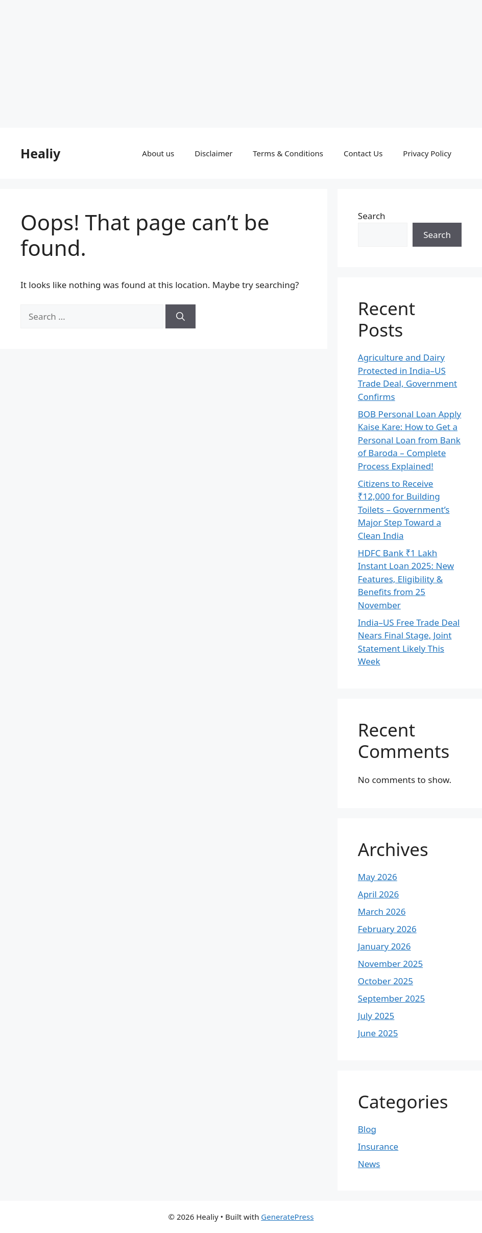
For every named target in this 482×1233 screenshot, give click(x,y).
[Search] (180, 316)
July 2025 (376, 1016)
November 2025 (390, 963)
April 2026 (378, 894)
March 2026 (382, 911)
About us (158, 153)
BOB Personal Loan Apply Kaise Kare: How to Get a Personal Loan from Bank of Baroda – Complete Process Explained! (409, 440)
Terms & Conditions (288, 153)
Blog (367, 1129)
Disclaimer (213, 153)
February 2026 (387, 929)
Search (371, 216)
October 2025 (385, 981)
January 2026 (384, 946)
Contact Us (363, 153)
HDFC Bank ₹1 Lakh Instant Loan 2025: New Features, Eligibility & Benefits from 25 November (406, 579)
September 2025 (391, 998)
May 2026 (377, 877)
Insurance (378, 1146)
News (369, 1164)
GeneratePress (287, 1217)
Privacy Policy (427, 153)
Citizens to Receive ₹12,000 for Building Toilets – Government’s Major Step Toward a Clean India (404, 509)
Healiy (40, 153)
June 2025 (378, 1033)
